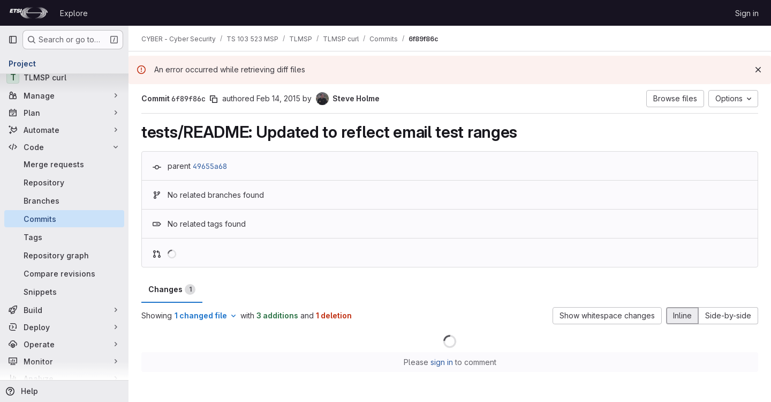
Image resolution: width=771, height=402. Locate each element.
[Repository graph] (64, 255)
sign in (441, 362)
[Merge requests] (64, 164)
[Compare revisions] (64, 273)
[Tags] (64, 236)
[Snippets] (64, 291)
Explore (74, 13)
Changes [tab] (171, 289)
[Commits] (64, 218)
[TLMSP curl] (64, 77)
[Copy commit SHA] (213, 99)
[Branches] (64, 200)
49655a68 (210, 166)
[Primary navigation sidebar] (12, 39)
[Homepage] (28, 12)
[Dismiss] (758, 69)
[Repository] (64, 182)
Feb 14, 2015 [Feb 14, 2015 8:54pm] (278, 98)
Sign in (747, 13)
